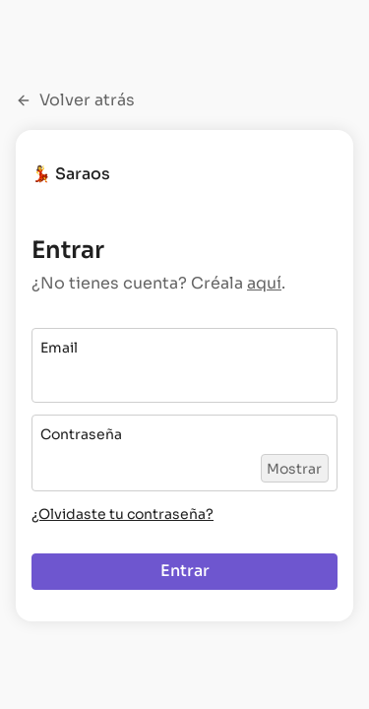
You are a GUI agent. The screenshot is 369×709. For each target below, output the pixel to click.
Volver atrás (75, 100)
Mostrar (294, 469)
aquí (264, 283)
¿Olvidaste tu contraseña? (122, 514)
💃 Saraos (70, 173)
